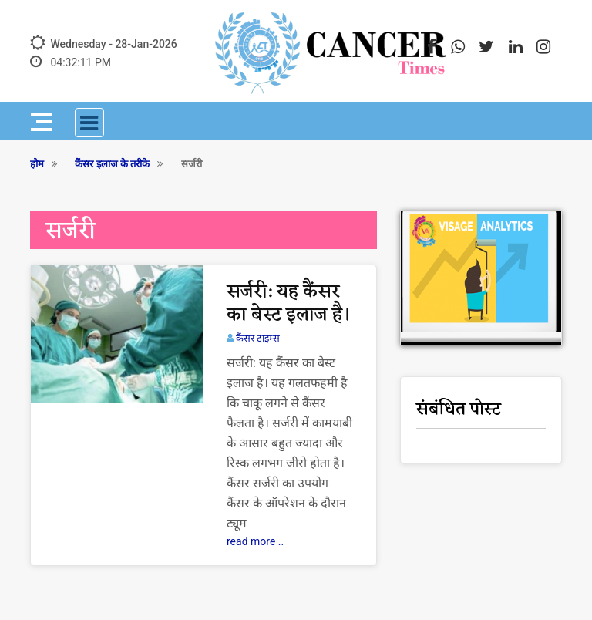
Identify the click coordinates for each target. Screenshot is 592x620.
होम (37, 164)
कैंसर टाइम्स (258, 338)
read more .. (255, 541)
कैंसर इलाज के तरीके (112, 164)
